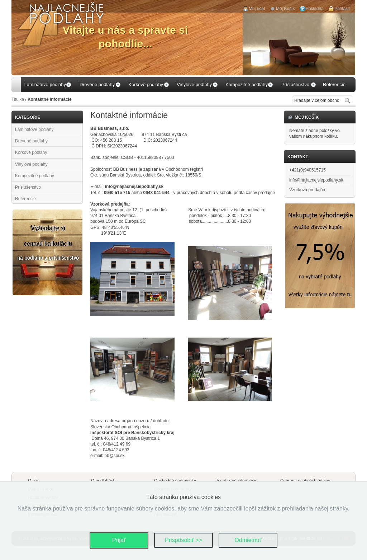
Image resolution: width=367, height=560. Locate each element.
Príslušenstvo (28, 187)
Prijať (119, 540)
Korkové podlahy (31, 152)
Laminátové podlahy (34, 129)
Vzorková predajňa (307, 189)
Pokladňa (315, 8)
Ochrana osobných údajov (305, 480)
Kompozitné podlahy (34, 175)
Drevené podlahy (31, 140)
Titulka (17, 99)
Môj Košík (285, 8)
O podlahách (103, 480)
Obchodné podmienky (175, 480)
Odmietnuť (247, 540)
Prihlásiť (342, 8)
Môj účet (257, 8)
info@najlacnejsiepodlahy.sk (316, 180)
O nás (33, 480)
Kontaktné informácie (237, 480)
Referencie (25, 198)
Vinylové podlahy (31, 164)
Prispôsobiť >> (183, 540)
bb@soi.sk (114, 455)
